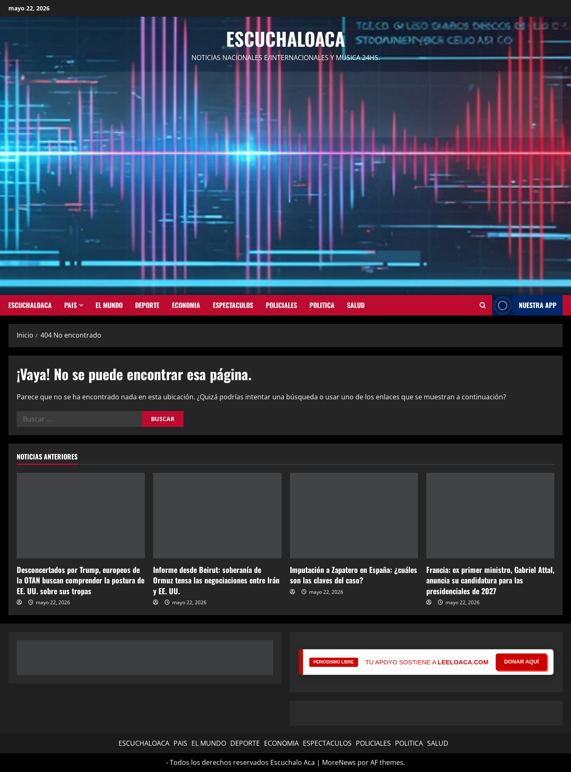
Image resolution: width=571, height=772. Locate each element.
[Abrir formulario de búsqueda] (483, 305)
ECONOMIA (186, 305)
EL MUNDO (109, 305)
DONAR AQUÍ (521, 661)
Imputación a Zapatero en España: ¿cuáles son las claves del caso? (353, 574)
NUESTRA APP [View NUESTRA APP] (524, 305)
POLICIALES (281, 305)
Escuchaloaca (285, 38)
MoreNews (339, 762)
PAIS (70, 305)
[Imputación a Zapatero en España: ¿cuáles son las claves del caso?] (354, 515)
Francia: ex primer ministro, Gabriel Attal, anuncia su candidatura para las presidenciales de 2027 (490, 580)
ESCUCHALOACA (30, 305)
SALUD (356, 305)
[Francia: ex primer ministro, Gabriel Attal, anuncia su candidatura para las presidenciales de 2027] (490, 515)
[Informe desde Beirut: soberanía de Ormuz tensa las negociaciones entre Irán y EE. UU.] (217, 515)
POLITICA (322, 305)
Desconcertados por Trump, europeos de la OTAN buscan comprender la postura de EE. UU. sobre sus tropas (80, 580)
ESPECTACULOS (233, 305)
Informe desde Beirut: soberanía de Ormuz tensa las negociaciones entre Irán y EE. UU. (216, 580)
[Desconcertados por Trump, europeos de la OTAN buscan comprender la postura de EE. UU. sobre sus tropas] (81, 515)
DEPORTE (147, 305)
